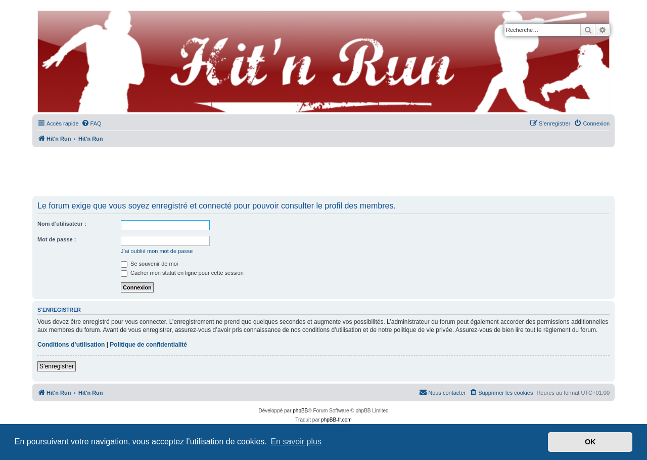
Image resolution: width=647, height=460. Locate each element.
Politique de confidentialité (148, 344)
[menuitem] (91, 123)
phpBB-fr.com (336, 420)
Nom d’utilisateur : (61, 224)
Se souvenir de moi (149, 264)
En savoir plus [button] (295, 441)
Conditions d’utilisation (71, 344)
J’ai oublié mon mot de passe (157, 251)
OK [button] (590, 442)
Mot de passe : (56, 239)
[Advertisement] (323, 172)
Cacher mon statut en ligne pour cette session (182, 273)
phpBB (300, 410)
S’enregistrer (56, 366)
